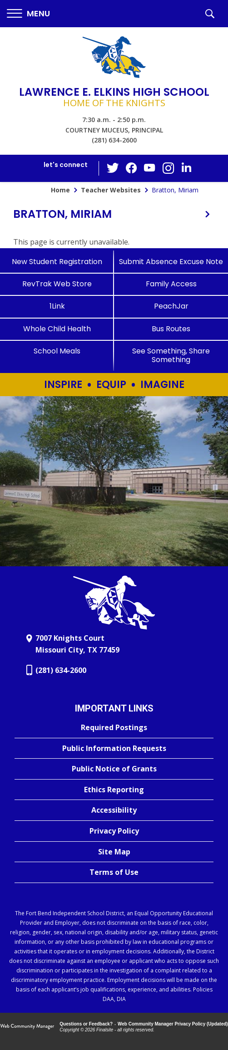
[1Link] (57, 306)
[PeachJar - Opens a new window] (171, 306)
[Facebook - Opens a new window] (132, 168)
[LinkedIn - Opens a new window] (186, 167)
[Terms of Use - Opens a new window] (114, 872)
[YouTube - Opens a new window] (150, 168)
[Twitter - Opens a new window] (113, 168)
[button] (28, 13)
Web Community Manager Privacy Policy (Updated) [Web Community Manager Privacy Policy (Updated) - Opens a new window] (173, 1023)
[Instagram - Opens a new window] (168, 168)
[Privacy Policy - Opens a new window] (114, 831)
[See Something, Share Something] (171, 355)
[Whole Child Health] (57, 329)
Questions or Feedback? (86, 1023)
